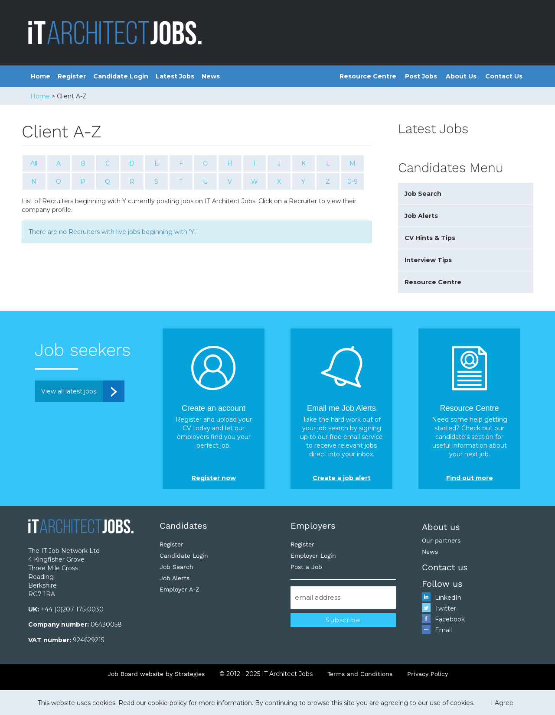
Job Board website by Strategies (156, 673)
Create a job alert (342, 478)
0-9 (352, 181)
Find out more (469, 478)
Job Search (423, 194)
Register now (214, 478)
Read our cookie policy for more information (185, 703)
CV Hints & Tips (430, 238)
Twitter (445, 608)
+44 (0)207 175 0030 (72, 609)
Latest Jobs (175, 76)
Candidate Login (120, 76)
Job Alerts (421, 216)
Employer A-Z (179, 589)
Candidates (183, 525)
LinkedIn (448, 597)
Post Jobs (421, 76)
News (211, 76)
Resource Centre (368, 76)
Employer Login (313, 555)
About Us (461, 76)
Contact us (445, 567)
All (33, 163)
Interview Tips (428, 260)
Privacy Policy (427, 673)
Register (72, 76)
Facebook (450, 619)
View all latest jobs (68, 391)
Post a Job (306, 566)
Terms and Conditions (359, 673)
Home (40, 76)
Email (443, 630)
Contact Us (503, 76)
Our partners (441, 540)
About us (441, 527)
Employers (313, 525)
